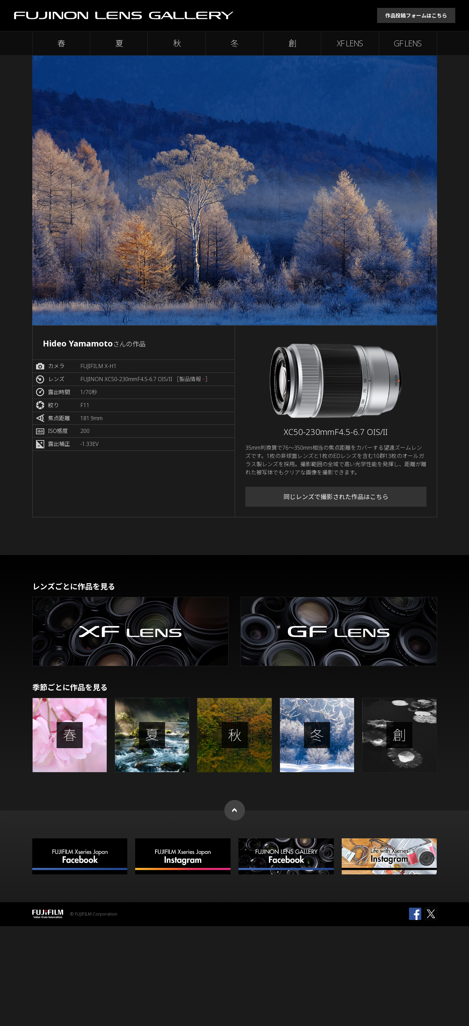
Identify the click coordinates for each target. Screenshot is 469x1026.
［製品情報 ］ (192, 379)
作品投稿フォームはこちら (416, 15)
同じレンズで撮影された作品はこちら (335, 497)
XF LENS (350, 43)
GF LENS (407, 43)
